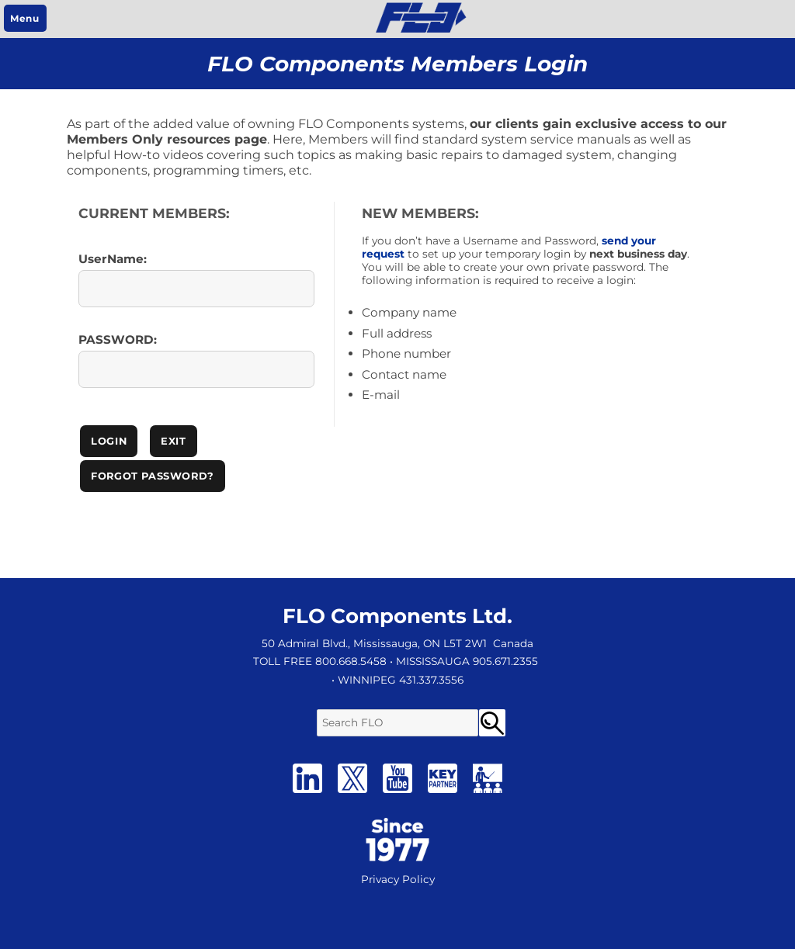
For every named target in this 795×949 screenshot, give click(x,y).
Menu (24, 18)
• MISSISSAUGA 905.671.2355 (464, 661)
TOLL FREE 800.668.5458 (320, 661)
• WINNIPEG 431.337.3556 (397, 680)
